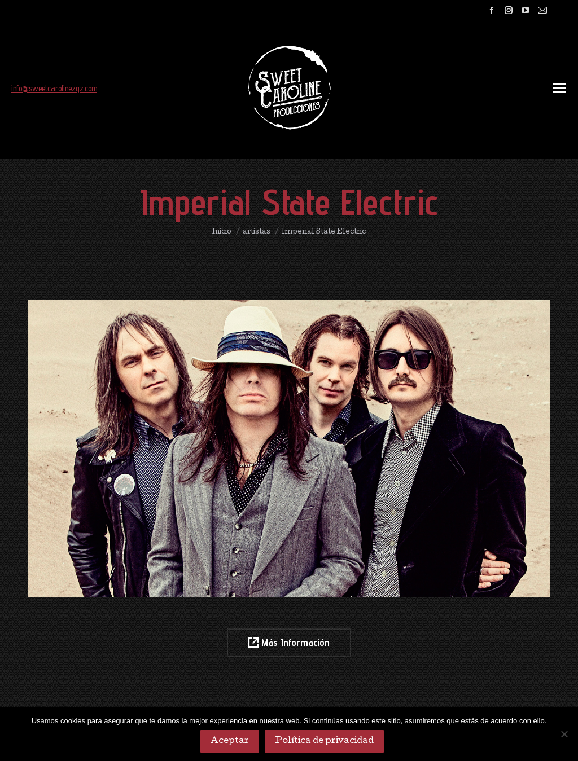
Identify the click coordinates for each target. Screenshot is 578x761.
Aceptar (230, 741)
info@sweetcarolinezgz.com (54, 88)
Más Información (289, 642)
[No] (564, 734)
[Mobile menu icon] (559, 88)
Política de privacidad (324, 741)
